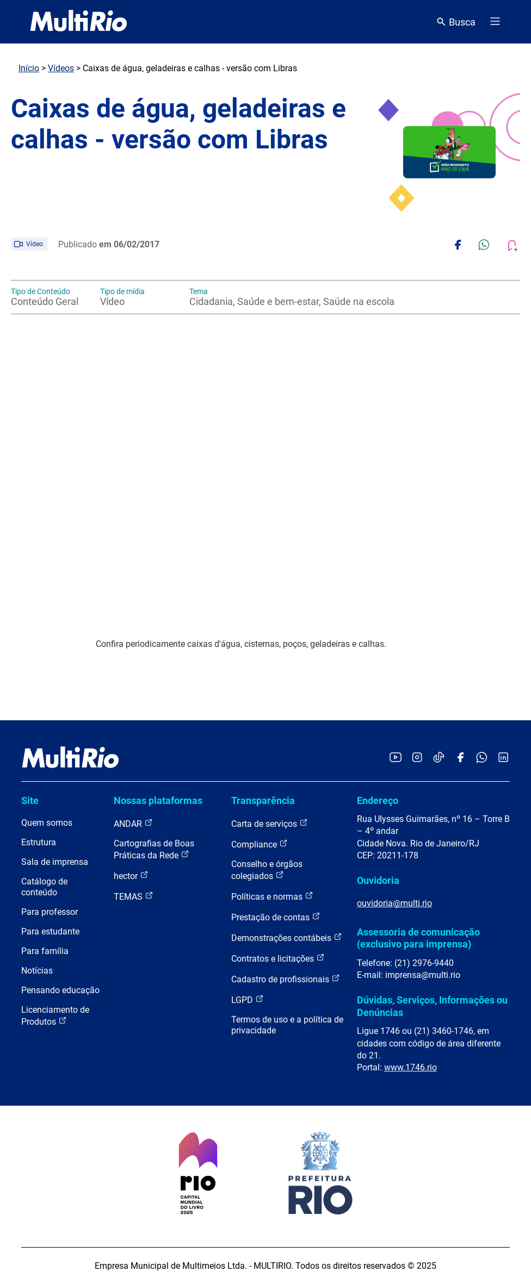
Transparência (263, 800)
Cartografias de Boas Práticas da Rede (154, 849)
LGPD (247, 999)
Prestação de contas (275, 917)
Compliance (259, 844)
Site (30, 800)
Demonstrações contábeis (286, 937)
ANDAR (133, 823)
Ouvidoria (378, 880)
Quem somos (46, 823)
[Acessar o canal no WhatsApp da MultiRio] (482, 758)
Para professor (49, 912)
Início (28, 68)
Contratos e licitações (278, 958)
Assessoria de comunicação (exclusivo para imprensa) (418, 938)
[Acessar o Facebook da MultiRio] (460, 758)
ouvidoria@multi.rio (394, 903)
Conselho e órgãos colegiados (266, 870)
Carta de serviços (269, 823)
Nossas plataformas (158, 800)
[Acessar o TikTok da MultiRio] (439, 758)
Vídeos (61, 68)
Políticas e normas (272, 896)
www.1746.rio (410, 1067)
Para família (45, 951)
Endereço (377, 800)
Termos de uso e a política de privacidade (287, 1025)
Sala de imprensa (54, 862)
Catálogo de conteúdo (44, 886)
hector (131, 875)
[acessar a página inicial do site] (78, 22)
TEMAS (133, 896)
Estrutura (38, 842)
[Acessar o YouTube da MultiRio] (395, 758)
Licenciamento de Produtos (55, 1016)
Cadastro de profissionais (285, 978)
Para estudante (50, 931)
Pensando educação (60, 990)
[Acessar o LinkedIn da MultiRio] (503, 758)
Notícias (37, 970)
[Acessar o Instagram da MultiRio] (417, 758)
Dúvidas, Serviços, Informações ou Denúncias (432, 1006)
